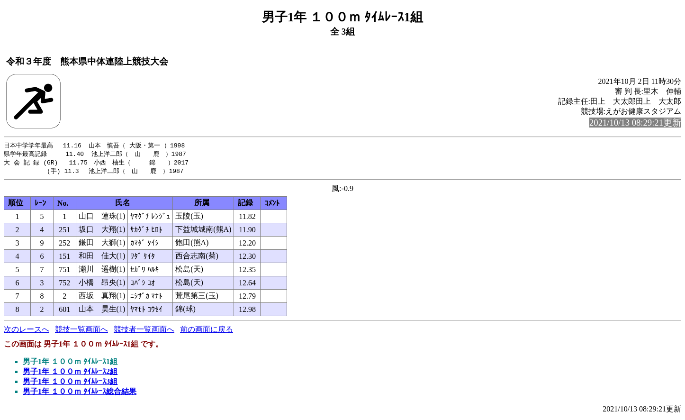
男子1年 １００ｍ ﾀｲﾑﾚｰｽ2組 (70, 373)
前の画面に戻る (206, 331)
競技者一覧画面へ (144, 331)
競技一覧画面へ (81, 331)
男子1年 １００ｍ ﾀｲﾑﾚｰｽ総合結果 (79, 393)
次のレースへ (26, 331)
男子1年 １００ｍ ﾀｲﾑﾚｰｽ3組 (70, 383)
